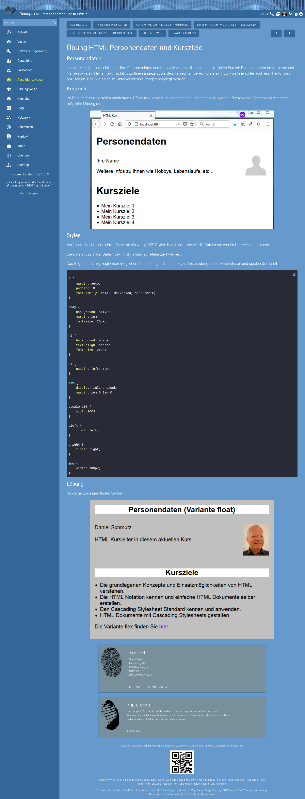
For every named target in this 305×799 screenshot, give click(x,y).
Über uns (18, 155)
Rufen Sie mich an (157, 687)
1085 (241, 745)
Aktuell (16, 32)
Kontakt (17, 136)
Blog (15, 108)
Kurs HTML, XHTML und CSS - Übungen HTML (101, 33)
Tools (15, 146)
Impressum (134, 731)
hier (120, 493)
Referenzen (19, 127)
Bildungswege (21, 89)
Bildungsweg (152, 33)
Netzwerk (18, 117)
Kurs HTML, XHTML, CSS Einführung (162, 24)
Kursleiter (18, 98)
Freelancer (19, 70)
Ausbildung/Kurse (24, 79)
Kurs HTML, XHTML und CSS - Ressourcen (227, 24)
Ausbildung (79, 24)
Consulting (19, 61)
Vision (16, 42)
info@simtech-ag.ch (140, 674)
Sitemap (17, 165)
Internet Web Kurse (112, 24)
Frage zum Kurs (184, 33)
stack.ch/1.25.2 (38, 174)
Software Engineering (26, 51)
